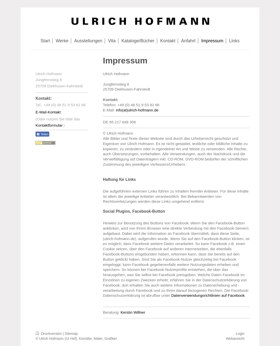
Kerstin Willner (133, 312)
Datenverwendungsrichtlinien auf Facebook (207, 295)
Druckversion (49, 334)
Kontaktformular (49, 125)
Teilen (42, 134)
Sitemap (71, 334)
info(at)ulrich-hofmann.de (137, 110)
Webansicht (235, 339)
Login (240, 334)
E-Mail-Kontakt (48, 112)
